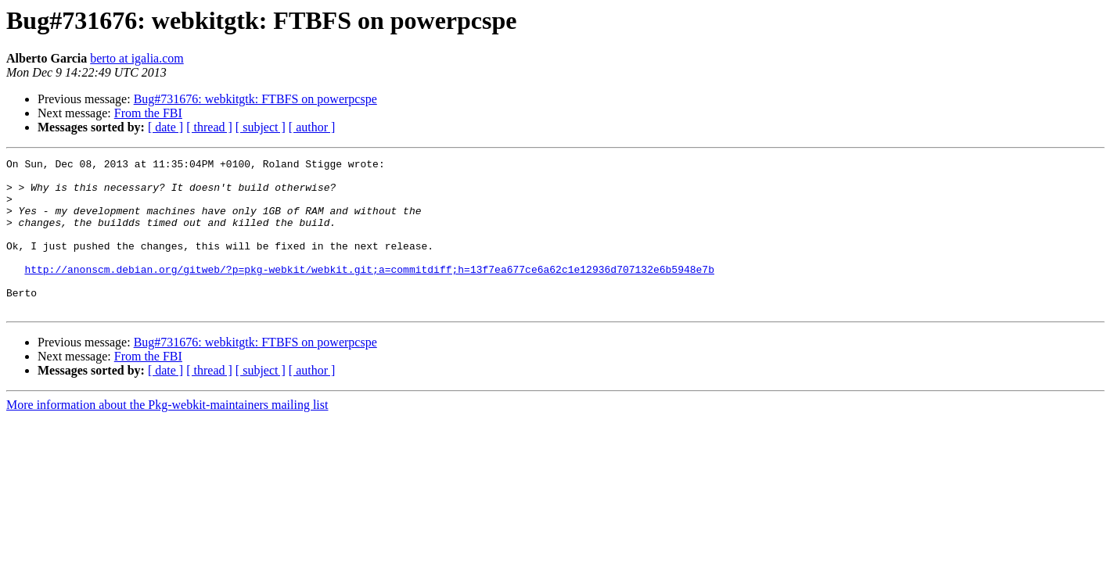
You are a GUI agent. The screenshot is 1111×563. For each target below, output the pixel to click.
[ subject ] (261, 127)
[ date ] (165, 127)
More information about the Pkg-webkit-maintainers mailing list (167, 435)
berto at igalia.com (137, 58)
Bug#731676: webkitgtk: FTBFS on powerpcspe (255, 99)
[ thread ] (209, 127)
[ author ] (312, 127)
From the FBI (148, 113)
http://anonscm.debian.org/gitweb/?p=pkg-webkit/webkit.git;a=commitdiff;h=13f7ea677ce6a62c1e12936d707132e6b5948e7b (369, 292)
